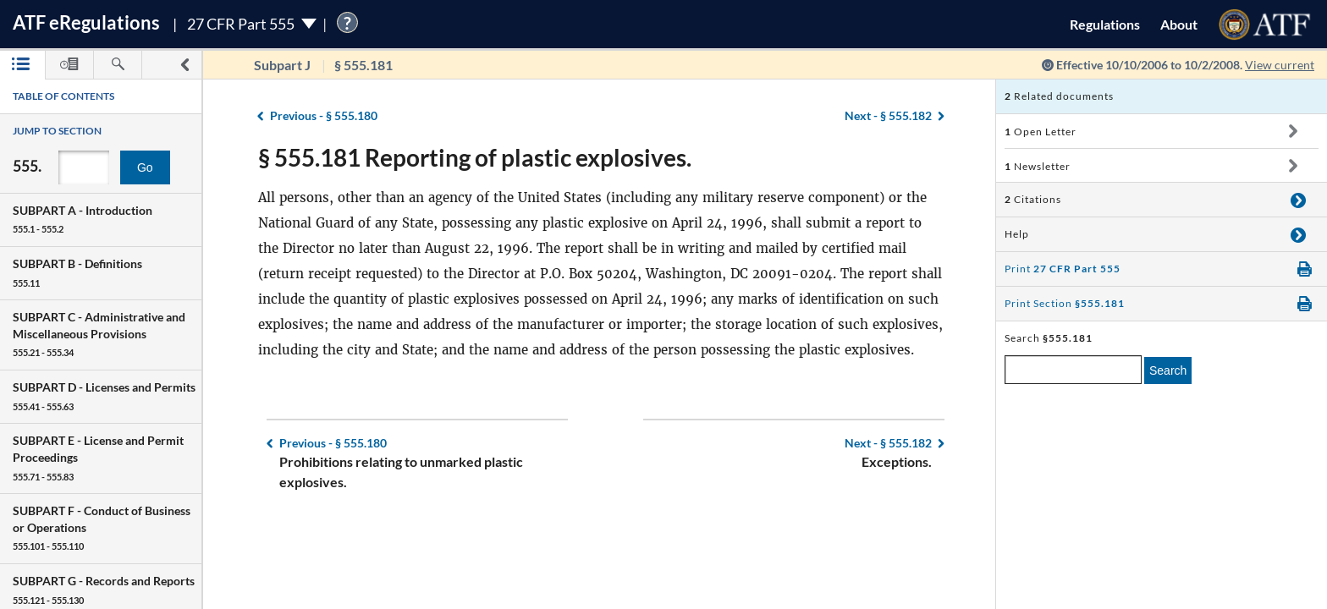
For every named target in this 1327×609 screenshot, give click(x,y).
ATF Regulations (86, 22)
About (1179, 24)
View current (1279, 65)
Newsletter (1038, 166)
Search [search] (1168, 370)
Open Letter (1040, 131)
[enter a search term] (1073, 369)
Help (1017, 234)
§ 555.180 (323, 115)
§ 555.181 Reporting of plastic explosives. (474, 157)
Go (145, 167)
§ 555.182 (888, 115)
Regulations (1105, 24)
